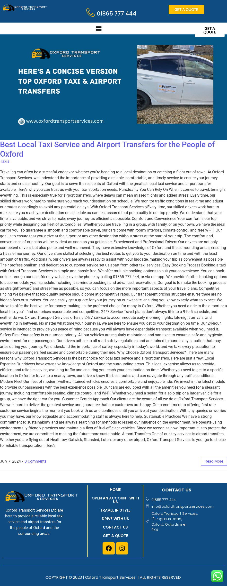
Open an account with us (115, 500)
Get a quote (115, 535)
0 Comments (35, 461)
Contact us (115, 527)
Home (115, 489)
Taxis (4, 161)
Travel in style (115, 510)
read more (214, 461)
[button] (99, 29)
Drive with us (115, 518)
